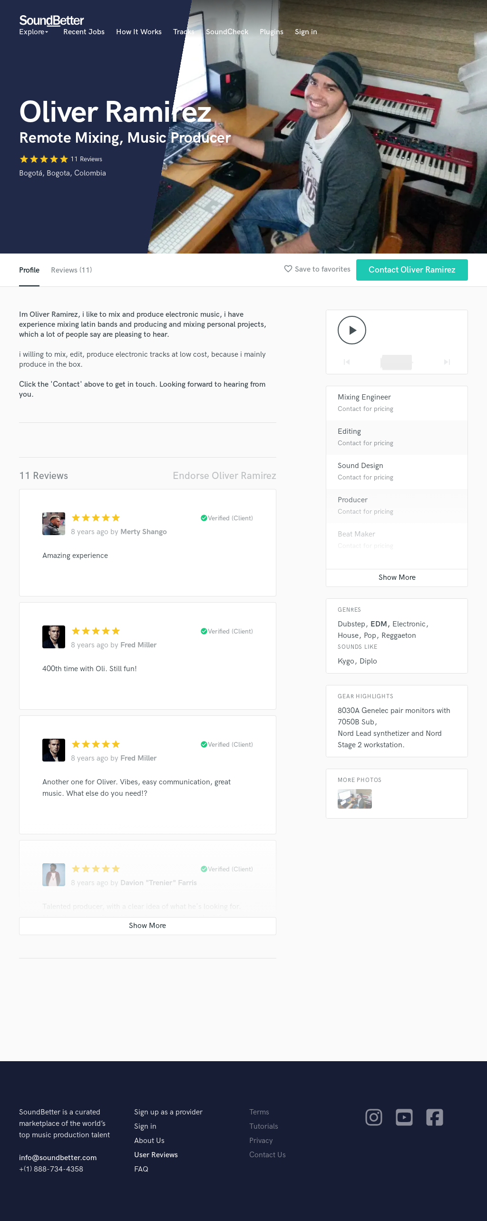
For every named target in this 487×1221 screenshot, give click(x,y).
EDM (378, 624)
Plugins (271, 32)
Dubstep (351, 624)
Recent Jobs (84, 32)
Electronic (409, 624)
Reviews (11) (71, 270)
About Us (149, 1140)
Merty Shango (143, 532)
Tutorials (263, 1126)
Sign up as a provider (168, 1112)
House (348, 635)
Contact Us (267, 1155)
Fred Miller (138, 645)
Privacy (261, 1140)
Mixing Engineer (364, 397)
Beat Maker (356, 534)
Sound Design (360, 465)
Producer (353, 500)
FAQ (141, 1169)
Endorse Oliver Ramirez (224, 476)
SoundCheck (227, 32)
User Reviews (156, 1155)
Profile (29, 270)
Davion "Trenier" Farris (158, 883)
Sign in (306, 32)
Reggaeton (398, 635)
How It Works (139, 32)
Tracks (184, 32)
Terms (259, 1112)
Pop (370, 635)
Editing (349, 431)
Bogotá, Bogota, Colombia (62, 173)
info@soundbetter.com (58, 1157)
